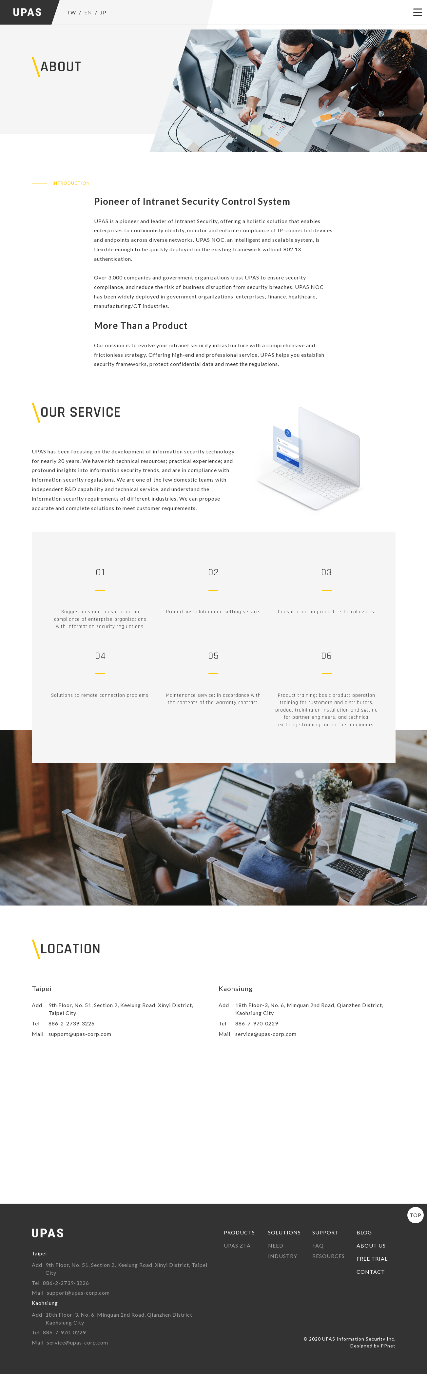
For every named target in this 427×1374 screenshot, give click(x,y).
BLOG (364, 1232)
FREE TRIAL (372, 1258)
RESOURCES (328, 1256)
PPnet (388, 1345)
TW (71, 12)
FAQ (318, 1245)
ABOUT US (371, 1245)
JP (103, 12)
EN (88, 12)
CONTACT (371, 1272)
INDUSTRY (282, 1256)
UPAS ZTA (237, 1245)
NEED (275, 1245)
